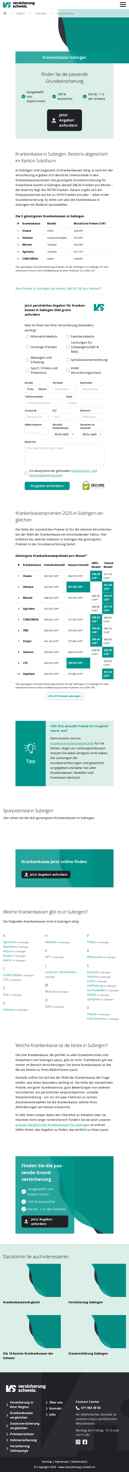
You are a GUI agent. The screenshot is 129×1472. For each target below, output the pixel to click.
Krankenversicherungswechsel (72, 743)
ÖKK (25, 630)
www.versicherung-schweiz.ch (76, 1467)
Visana (26, 230)
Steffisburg (101, 986)
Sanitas (99, 976)
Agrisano (28, 251)
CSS (25, 663)
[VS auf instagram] (78, 1442)
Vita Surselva (103, 1019)
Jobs (52, 1414)
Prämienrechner (22, 1434)
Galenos (28, 652)
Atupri (27, 641)
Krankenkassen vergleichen (21, 1415)
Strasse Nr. (31, 410)
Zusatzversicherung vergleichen (24, 1425)
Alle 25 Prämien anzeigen (64, 696)
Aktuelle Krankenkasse (60, 426)
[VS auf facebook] (83, 1442)
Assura (14, 951)
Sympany (100, 999)
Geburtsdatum (33, 424)
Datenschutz (79, 1461)
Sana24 (99, 972)
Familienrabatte (82, 336)
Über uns (56, 1402)
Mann (42, 389)
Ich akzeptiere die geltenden (63, 473)
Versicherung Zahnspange (20, 1448)
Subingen (41, 13)
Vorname (58, 382)
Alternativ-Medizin (44, 336)
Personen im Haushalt (87, 426)
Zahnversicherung (23, 1440)
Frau (30, 389)
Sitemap (47, 1461)
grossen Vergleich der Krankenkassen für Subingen (52, 1125)
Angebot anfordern (47, 485)
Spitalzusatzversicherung (89, 360)
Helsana (27, 237)
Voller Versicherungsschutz (86, 370)
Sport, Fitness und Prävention (44, 370)
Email (69, 396)
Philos (98, 942)
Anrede (29, 382)
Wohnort (85, 410)
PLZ (55, 410)
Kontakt (55, 1408)
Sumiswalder (103, 990)
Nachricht (30, 441)
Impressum (62, 1461)
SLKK (97, 981)
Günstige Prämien (44, 347)
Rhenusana (101, 957)
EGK (12, 995)
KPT (54, 957)
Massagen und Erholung (41, 359)
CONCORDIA (30, 258)
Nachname (86, 382)
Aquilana (29, 673)
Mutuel (27, 244)
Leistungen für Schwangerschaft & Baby (85, 346)
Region (21, 13)
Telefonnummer (34, 396)
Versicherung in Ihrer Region (21, 1404)
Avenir (14, 960)
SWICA (98, 995)
